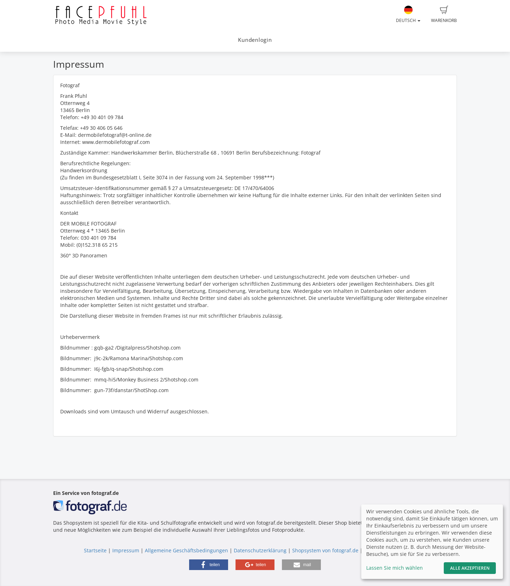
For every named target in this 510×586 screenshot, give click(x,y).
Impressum (125, 550)
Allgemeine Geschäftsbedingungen (186, 550)
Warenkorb (444, 14)
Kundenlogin (255, 40)
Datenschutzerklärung (260, 550)
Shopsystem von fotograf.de (325, 550)
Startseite (95, 550)
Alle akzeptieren (469, 568)
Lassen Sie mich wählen (394, 567)
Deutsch (408, 14)
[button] (208, 564)
